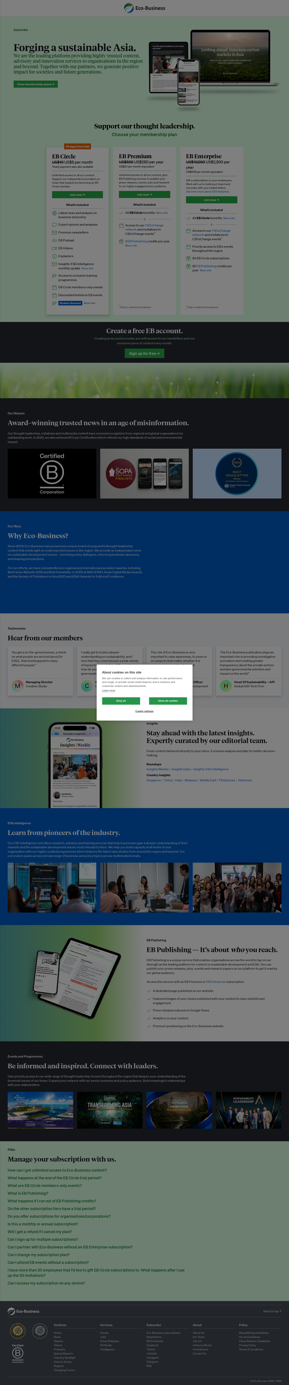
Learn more (108, 690)
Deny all (121, 700)
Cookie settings (144, 711)
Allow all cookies (168, 700)
